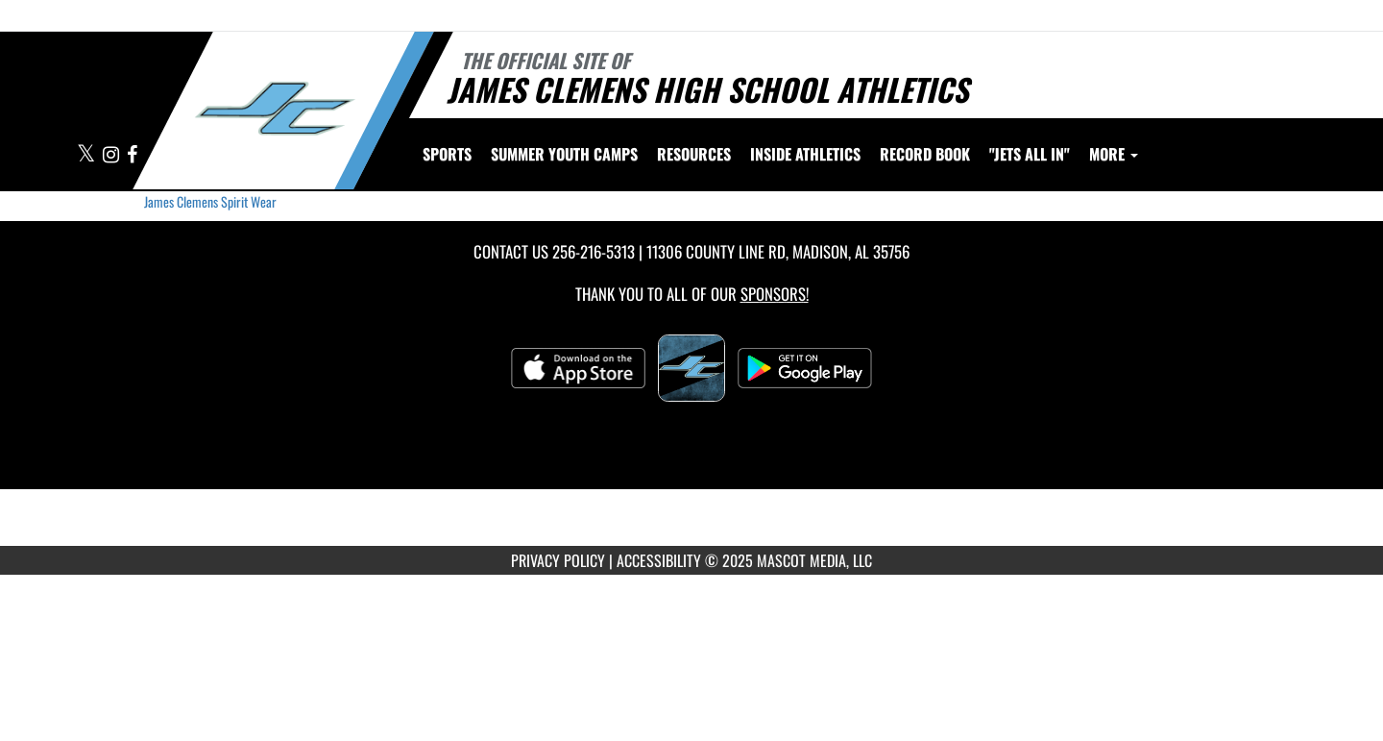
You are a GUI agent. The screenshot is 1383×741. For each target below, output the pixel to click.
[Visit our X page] (87, 155)
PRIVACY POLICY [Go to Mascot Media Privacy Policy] (558, 560)
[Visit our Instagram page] (112, 155)
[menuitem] (564, 153)
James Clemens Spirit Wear (210, 201)
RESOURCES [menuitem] (694, 153)
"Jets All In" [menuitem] (1029, 153)
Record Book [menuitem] (925, 153)
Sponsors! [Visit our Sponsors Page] (774, 294)
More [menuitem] (1113, 153)
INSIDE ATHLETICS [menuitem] (805, 153)
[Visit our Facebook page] (132, 155)
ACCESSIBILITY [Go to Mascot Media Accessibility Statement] (659, 560)
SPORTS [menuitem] (447, 153)
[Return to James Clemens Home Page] (274, 108)
